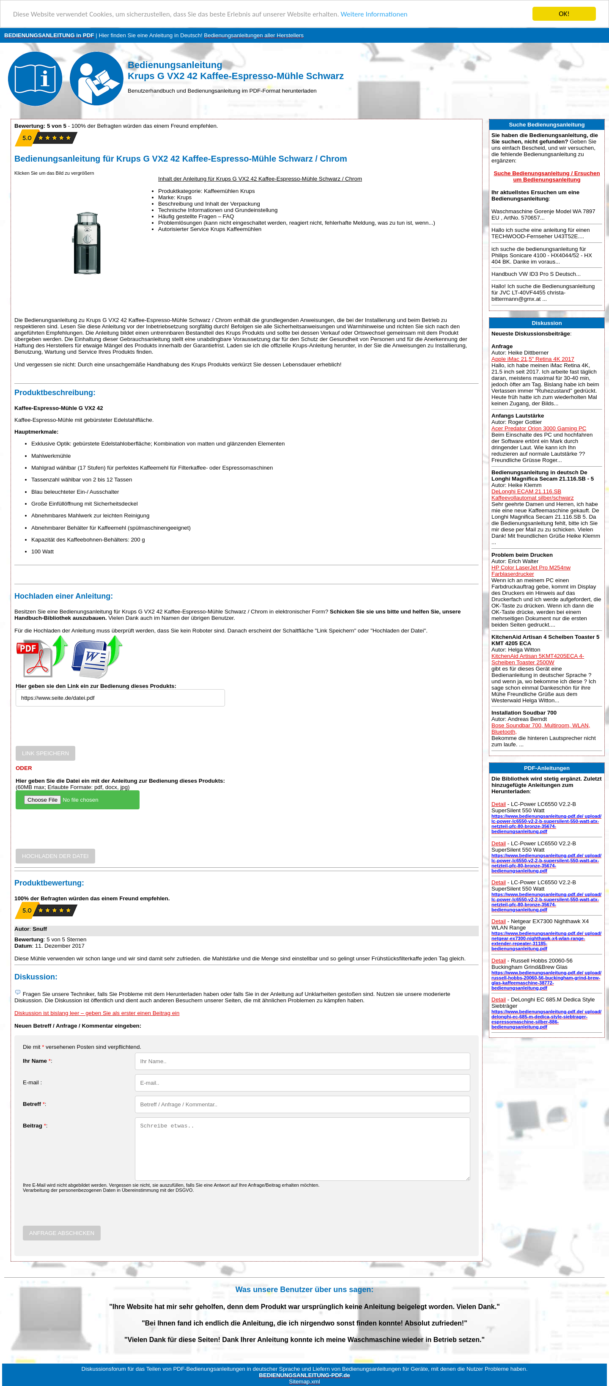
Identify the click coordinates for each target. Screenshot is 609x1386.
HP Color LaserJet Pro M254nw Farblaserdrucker (531, 570)
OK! (564, 13)
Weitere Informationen (374, 14)
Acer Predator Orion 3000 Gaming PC (538, 428)
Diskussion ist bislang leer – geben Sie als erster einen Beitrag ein (96, 1013)
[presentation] (80, 729)
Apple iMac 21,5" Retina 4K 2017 (532, 359)
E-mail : (32, 1082)
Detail (498, 804)
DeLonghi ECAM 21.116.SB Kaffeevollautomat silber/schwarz (532, 494)
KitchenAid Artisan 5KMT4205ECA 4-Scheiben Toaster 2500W (537, 659)
